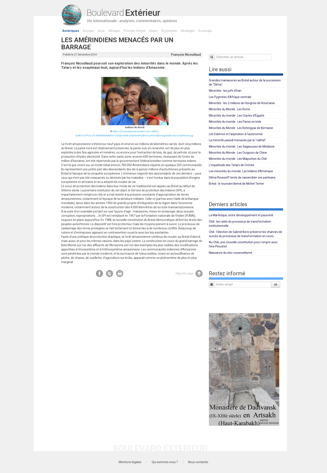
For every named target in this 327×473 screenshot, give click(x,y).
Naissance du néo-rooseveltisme (230, 252)
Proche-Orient (134, 31)
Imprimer (119, 273)
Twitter (109, 273)
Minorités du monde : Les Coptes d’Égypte (236, 115)
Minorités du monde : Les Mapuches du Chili (238, 158)
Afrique (114, 31)
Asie (101, 31)
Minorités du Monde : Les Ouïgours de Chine (238, 152)
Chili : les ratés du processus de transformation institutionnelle (240, 223)
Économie (169, 31)
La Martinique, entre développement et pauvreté (241, 215)
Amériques (70, 31)
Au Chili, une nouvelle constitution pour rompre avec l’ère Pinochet (243, 244)
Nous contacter (198, 462)
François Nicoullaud (186, 54)
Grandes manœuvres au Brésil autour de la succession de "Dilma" (245, 82)
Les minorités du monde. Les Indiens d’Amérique (241, 171)
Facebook (99, 273)
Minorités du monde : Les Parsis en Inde (235, 121)
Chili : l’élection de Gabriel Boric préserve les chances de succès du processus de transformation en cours (245, 234)
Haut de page (189, 273)
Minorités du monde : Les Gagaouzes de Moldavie (241, 146)
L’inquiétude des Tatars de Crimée (231, 165)
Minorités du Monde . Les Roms (229, 109)
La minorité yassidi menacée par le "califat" (237, 140)
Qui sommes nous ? (165, 462)
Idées (153, 31)
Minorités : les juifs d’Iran (225, 90)
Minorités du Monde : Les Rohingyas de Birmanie (241, 128)
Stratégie (188, 31)
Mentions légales (130, 462)
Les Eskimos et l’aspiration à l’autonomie (236, 134)
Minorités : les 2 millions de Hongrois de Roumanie (242, 103)
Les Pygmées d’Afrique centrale (230, 97)
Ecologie (205, 31)
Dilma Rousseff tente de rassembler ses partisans (242, 177)
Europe (88, 31)
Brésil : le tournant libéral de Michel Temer (236, 183)
